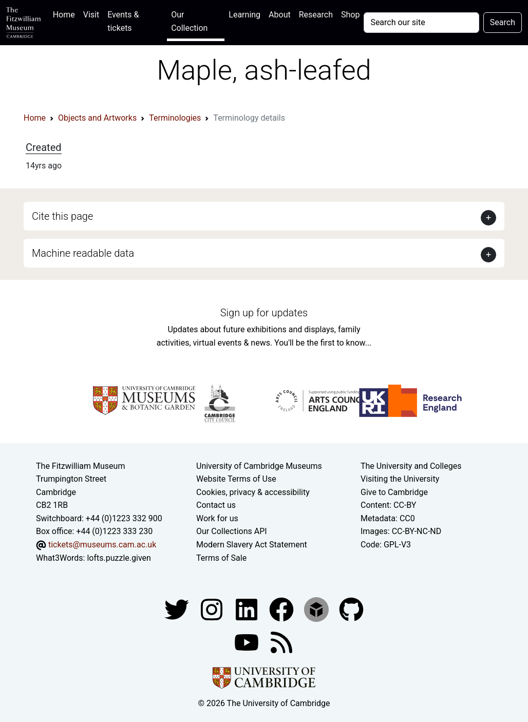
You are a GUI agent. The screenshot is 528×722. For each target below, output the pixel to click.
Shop (350, 15)
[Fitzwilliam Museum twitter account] (177, 609)
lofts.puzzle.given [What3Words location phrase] (118, 558)
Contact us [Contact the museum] (216, 505)
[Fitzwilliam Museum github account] (351, 609)
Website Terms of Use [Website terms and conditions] (236, 479)
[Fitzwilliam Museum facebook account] (247, 609)
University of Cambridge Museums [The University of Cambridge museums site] (259, 466)
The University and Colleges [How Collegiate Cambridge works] (411, 466)
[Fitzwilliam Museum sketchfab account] (317, 609)
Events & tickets (123, 21)
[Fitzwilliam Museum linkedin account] (282, 609)
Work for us (217, 518)
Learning (244, 15)
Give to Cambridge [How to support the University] (394, 492)
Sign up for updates (264, 313)
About (280, 15)
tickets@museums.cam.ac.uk (102, 544)
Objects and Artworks (97, 118)
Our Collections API (231, 531)
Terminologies (175, 118)
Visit (91, 15)
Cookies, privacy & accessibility (253, 492)
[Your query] (421, 22)
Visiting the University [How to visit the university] (400, 479)
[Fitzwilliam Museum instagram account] (212, 609)
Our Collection (189, 21)
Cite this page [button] (62, 216)
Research (316, 15)
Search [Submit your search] (502, 22)
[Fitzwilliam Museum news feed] (281, 642)
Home (66, 14)
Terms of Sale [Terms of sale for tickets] (221, 558)
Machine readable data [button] (83, 253)
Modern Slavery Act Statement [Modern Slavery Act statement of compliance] (251, 544)
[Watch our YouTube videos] (247, 642)
